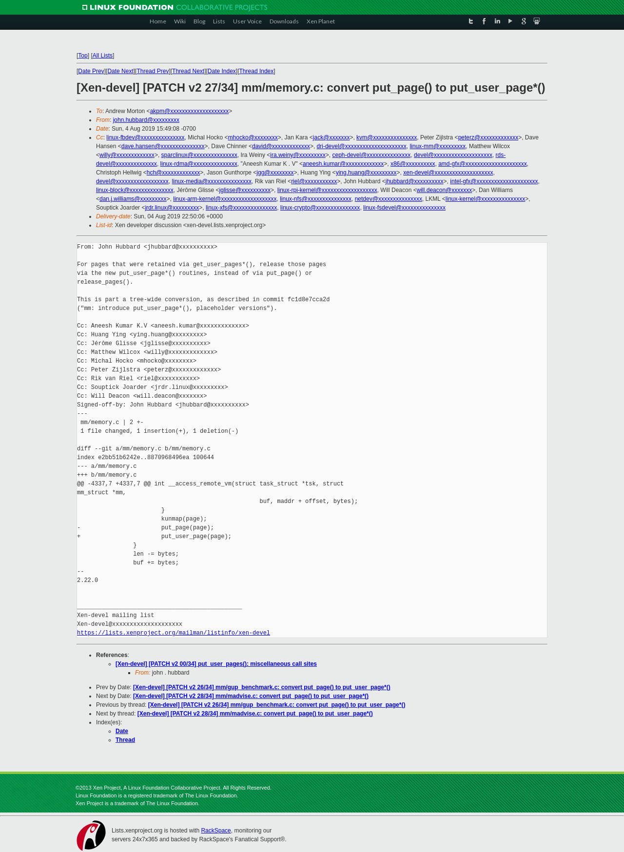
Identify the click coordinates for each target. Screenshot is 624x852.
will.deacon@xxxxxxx (444, 190)
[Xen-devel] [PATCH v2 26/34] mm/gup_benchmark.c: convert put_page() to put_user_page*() (261, 687)
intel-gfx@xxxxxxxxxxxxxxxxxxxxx (494, 181)
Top (82, 55)
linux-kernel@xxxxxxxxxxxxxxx (486, 198)
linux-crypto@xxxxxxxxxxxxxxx (320, 207)
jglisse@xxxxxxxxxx (245, 190)
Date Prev (91, 71)
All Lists (103, 55)
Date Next (120, 71)
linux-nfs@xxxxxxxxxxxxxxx (315, 198)
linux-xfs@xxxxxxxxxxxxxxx (241, 207)
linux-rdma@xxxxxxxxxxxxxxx (198, 163)
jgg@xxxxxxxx (274, 172)
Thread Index (256, 71)
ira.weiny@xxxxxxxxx (298, 155)
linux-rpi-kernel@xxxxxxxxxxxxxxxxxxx (327, 190)
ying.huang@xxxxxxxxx (366, 172)
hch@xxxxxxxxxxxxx (173, 172)
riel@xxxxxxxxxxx (314, 181)
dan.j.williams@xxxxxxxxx (133, 198)
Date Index (222, 71)
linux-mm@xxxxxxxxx (438, 146)
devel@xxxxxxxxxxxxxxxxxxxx (453, 155)
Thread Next (188, 71)
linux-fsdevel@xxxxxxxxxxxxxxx (404, 207)
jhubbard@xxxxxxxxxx (415, 181)
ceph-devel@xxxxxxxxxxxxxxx (371, 155)
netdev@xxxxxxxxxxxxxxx (388, 198)
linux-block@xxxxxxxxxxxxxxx (135, 190)
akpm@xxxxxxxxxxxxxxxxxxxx (189, 111)
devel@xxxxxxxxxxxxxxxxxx (132, 181)
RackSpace (216, 830)
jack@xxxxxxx (331, 137)
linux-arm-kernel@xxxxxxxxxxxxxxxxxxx (224, 198)
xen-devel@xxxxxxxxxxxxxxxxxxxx (448, 172)
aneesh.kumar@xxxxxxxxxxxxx (343, 163)
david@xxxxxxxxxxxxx (281, 146)
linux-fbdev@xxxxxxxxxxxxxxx (145, 137)
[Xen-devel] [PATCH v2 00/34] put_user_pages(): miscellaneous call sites (216, 663)
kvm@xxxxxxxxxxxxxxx (386, 137)
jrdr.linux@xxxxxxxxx (172, 207)
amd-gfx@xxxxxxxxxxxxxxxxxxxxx (482, 163)
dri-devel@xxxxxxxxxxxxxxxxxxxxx (362, 146)
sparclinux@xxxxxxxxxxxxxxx (199, 155)
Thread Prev (152, 71)
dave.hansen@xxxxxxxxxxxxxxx (163, 146)
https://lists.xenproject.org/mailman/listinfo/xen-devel (173, 633)
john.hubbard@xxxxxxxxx (146, 119)
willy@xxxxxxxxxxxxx (127, 155)
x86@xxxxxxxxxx (412, 163)
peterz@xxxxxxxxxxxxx (488, 137)
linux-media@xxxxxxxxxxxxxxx (212, 181)
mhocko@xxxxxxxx (253, 137)
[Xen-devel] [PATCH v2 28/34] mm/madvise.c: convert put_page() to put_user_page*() (251, 696)
